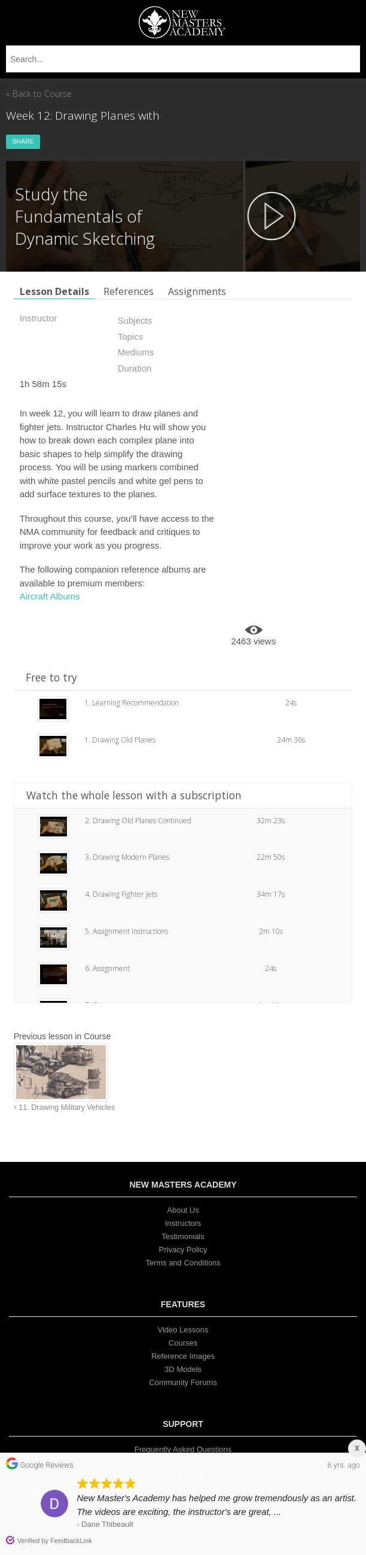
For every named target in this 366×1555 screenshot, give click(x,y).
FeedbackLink (71, 1540)
